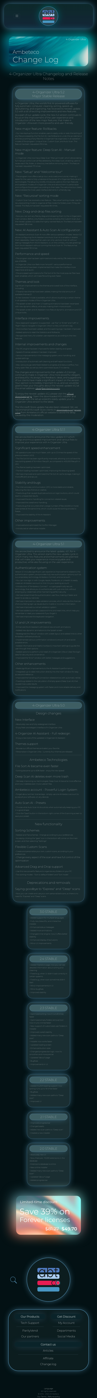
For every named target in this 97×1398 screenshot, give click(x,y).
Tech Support (30, 1323)
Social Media (66, 1336)
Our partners (30, 1336)
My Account (66, 1323)
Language (48, 1388)
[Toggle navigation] (17, 16)
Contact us (48, 1344)
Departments (66, 1330)
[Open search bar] (13, 1280)
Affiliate (48, 1358)
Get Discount (66, 1316)
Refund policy (54, 1397)
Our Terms (41, 1397)
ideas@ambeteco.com (47, 388)
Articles (48, 1350)
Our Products (30, 1316)
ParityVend (30, 1330)
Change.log (48, 1364)
